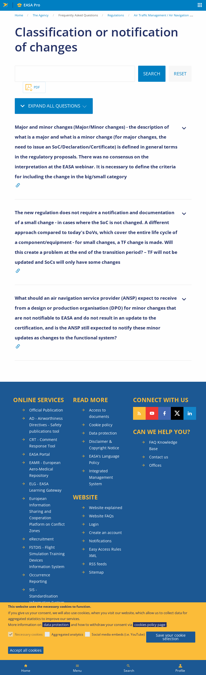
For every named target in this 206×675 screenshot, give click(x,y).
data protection (56, 624)
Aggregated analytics (67, 634)
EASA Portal (39, 454)
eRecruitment (41, 539)
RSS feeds (98, 563)
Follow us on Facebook (164, 413)
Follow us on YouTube (152, 413)
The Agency (41, 15)
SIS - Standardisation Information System (46, 596)
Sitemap (96, 572)
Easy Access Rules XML (105, 552)
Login (94, 524)
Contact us (158, 456)
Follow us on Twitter (177, 413)
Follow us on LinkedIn (189, 413)
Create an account (105, 532)
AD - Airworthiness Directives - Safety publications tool (46, 425)
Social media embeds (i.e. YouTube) (118, 634)
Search (129, 670)
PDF (37, 87)
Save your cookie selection (171, 637)
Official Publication (46, 410)
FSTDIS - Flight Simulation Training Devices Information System (47, 557)
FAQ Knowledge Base (163, 445)
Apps (200, 5)
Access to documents (99, 413)
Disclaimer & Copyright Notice (104, 444)
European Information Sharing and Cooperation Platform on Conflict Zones (47, 514)
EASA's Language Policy (104, 459)
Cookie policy (100, 424)
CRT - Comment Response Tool (43, 442)
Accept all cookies (26, 650)
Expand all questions (54, 106)
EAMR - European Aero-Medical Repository (45, 469)
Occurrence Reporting (39, 578)
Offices (155, 465)
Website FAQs (101, 515)
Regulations (116, 15)
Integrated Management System (101, 477)
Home (19, 15)
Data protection (103, 433)
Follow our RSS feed (139, 413)
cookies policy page (149, 624)
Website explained (105, 507)
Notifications (100, 540)
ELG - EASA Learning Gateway (45, 487)
